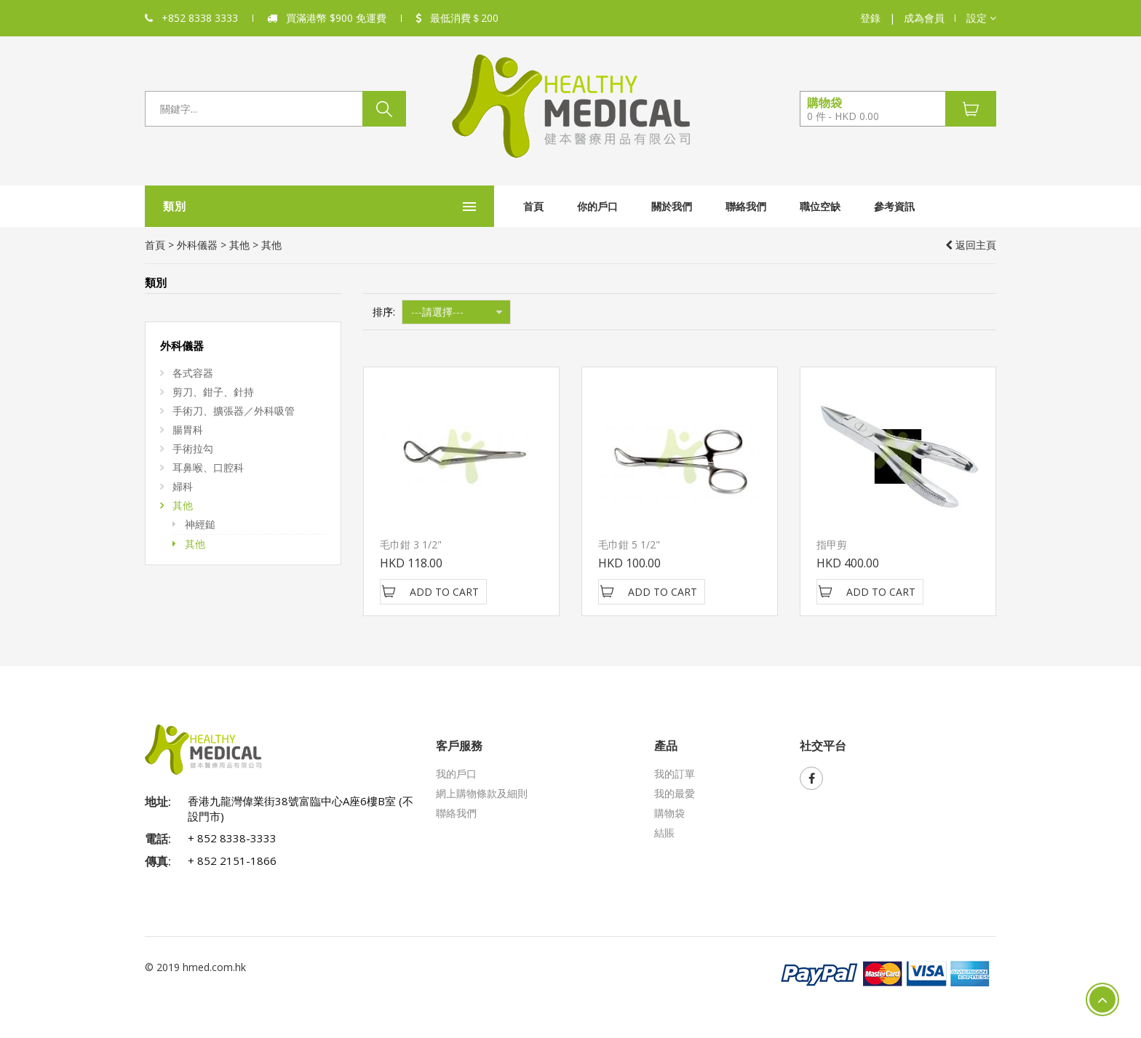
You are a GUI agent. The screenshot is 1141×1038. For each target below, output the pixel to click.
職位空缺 (711, 206)
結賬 (664, 832)
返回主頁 (970, 245)
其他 (239, 245)
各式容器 (192, 373)
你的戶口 (488, 206)
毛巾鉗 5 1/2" (629, 544)
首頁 (424, 206)
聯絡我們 (636, 206)
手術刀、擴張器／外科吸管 (233, 411)
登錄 (870, 18)
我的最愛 (674, 793)
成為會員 (924, 18)
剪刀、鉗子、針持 (213, 392)
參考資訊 (785, 206)
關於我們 (562, 206)
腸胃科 (187, 429)
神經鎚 (200, 524)
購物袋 (669, 813)
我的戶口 (456, 774)
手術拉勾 (192, 448)
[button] (981, 18)
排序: (384, 312)
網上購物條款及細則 (482, 793)
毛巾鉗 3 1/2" (411, 544)
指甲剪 (831, 544)
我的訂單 (674, 774)
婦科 (182, 486)
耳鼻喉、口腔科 (208, 467)
